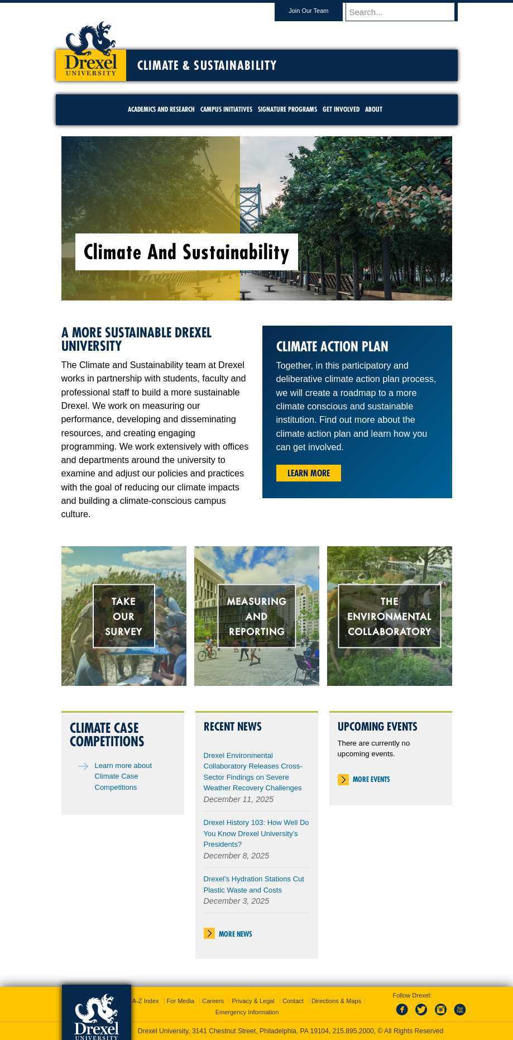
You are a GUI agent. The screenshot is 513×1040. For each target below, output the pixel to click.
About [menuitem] (373, 109)
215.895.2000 (353, 1031)
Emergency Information (247, 1012)
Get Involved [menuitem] (341, 109)
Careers (213, 1001)
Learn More (308, 473)
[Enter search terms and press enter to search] (407, 12)
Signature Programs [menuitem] (287, 109)
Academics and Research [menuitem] (161, 109)
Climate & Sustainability (207, 65)
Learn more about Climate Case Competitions (123, 776)
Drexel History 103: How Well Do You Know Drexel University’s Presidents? (256, 833)
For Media (181, 1001)
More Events (371, 779)
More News (235, 933)
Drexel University (91, 44)
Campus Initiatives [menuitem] (226, 109)
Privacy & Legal (253, 1001)
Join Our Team (319, 10)
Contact (293, 1001)
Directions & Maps (336, 1001)
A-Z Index (145, 1001)
